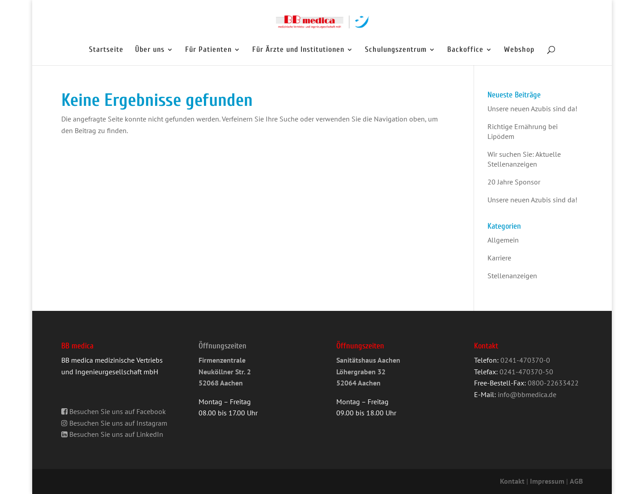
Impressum (547, 481)
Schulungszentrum (396, 50)
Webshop (519, 50)
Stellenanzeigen (512, 275)
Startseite (106, 50)
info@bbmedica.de (527, 394)
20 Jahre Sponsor (513, 181)
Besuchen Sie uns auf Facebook (113, 411)
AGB (576, 481)
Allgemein (503, 239)
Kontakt (512, 481)
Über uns (150, 50)
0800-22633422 (553, 382)
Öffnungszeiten (222, 346)
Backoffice (465, 50)
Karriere (499, 257)
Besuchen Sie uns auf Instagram (114, 423)
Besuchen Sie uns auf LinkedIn (112, 434)
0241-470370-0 (525, 360)
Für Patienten (208, 50)
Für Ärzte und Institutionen (298, 50)
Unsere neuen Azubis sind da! (532, 108)
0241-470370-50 (526, 371)
